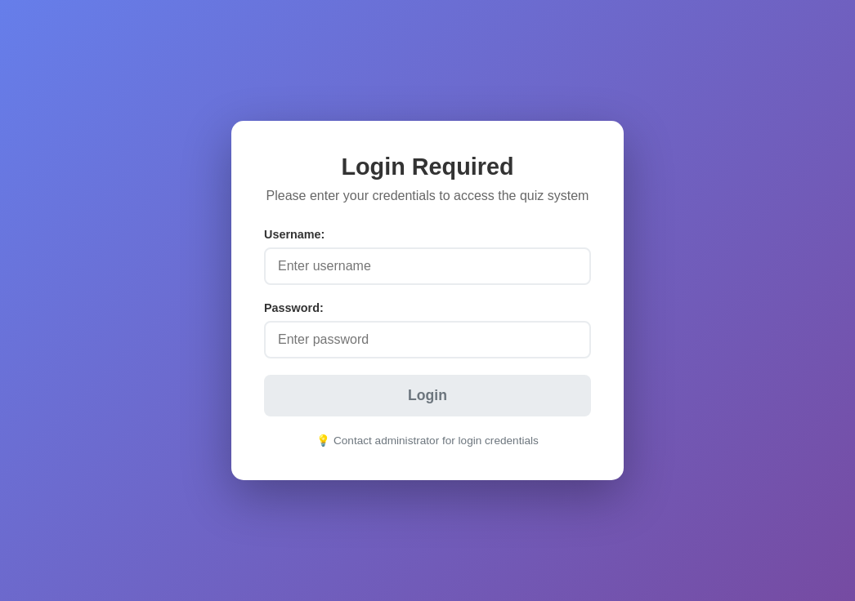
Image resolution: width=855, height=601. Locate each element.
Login (427, 395)
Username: (294, 234)
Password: (294, 307)
